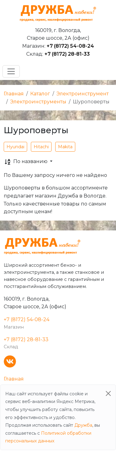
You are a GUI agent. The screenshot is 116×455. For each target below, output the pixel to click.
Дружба (83, 425)
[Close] (108, 393)
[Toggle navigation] (11, 71)
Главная (14, 94)
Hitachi (41, 147)
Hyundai (15, 147)
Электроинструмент (82, 94)
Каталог (40, 94)
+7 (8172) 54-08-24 (70, 46)
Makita (65, 147)
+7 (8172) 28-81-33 (67, 54)
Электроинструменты (38, 102)
